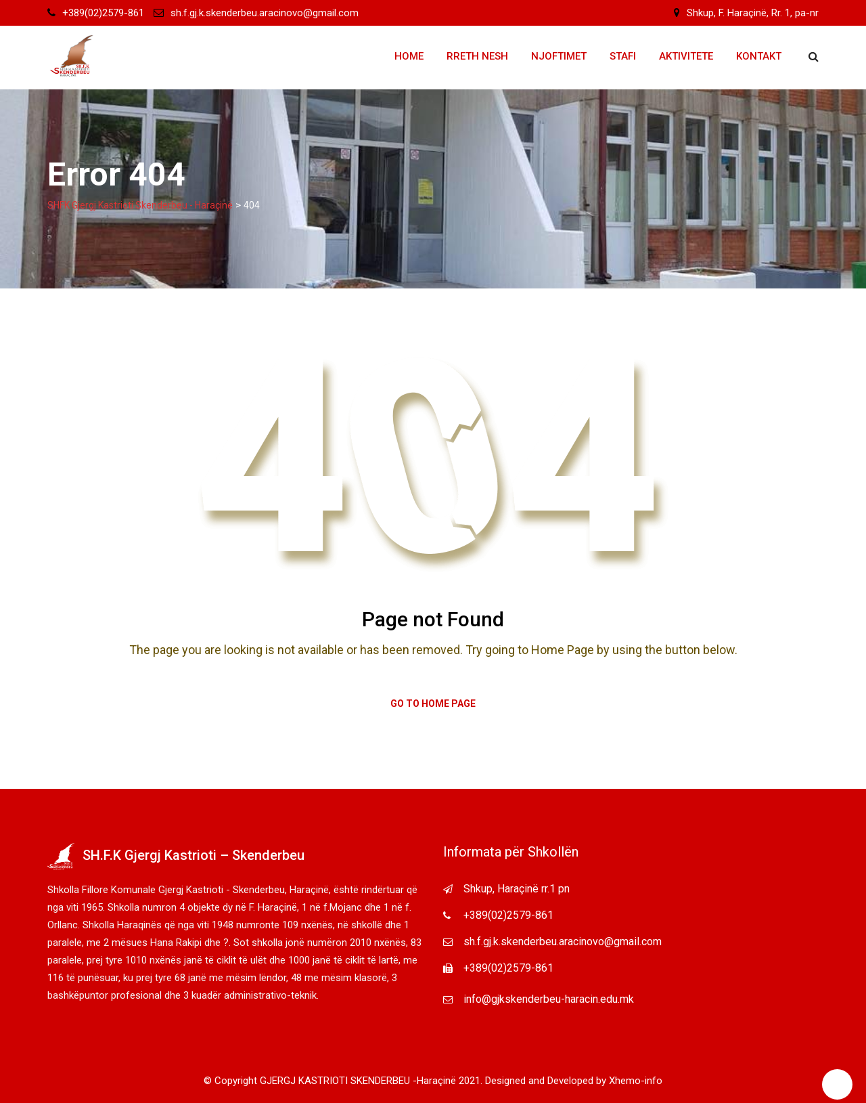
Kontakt (758, 56)
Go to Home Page (433, 703)
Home (409, 56)
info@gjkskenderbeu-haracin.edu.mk (548, 999)
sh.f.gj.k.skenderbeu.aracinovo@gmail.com (264, 13)
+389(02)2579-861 (103, 13)
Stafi (623, 56)
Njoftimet (559, 56)
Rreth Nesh (477, 56)
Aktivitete (686, 56)
